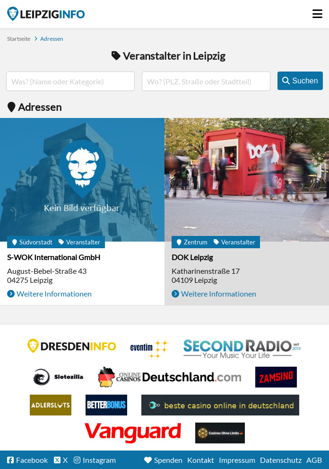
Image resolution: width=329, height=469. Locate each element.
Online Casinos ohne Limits (220, 433)
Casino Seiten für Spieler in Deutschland (58, 377)
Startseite (46, 14)
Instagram (99, 459)
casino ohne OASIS (133, 433)
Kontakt (200, 459)
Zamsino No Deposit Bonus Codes (276, 377)
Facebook (32, 459)
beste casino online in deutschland (220, 405)
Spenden (168, 459)
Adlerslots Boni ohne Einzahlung (50, 405)
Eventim (149, 349)
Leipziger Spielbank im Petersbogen (169, 377)
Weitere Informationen (54, 293)
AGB (314, 459)
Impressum (237, 459)
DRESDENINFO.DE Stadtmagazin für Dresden (71, 346)
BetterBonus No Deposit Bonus (106, 405)
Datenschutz (281, 459)
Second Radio (242, 349)
